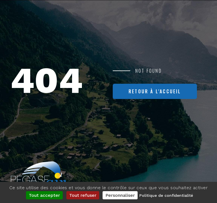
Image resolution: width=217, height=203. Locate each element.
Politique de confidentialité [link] (166, 195)
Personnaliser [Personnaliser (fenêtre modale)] (120, 195)
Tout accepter (44, 195)
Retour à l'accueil (155, 91)
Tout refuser (82, 195)
